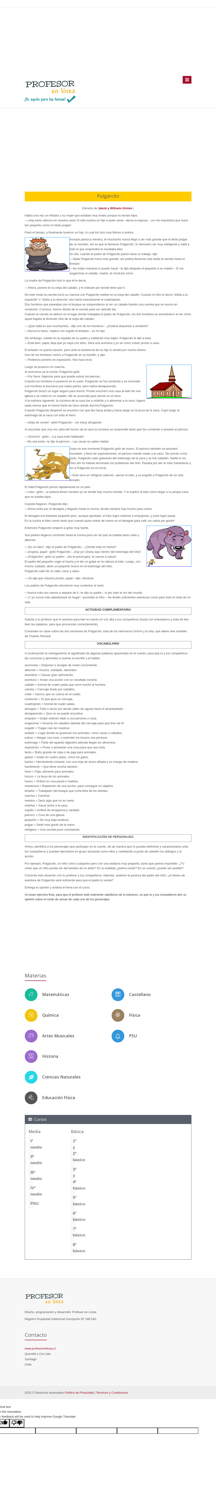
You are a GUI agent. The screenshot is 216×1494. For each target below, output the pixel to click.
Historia (50, 1056)
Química (50, 1015)
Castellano (140, 994)
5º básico (74, 1200)
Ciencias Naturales (61, 1077)
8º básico (74, 1247)
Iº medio (32, 1144)
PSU (133, 1036)
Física (134, 1015)
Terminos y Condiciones (112, 1392)
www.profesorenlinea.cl (40, 1348)
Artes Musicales (58, 1036)
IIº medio (32, 1159)
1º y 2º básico (74, 1150)
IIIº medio (32, 1175)
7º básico (74, 1232)
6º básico (74, 1216)
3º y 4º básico (74, 1179)
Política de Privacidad (79, 1392)
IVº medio (32, 1191)
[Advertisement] (108, 41)
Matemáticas (55, 994)
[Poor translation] (16, 1423)
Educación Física (58, 1097)
